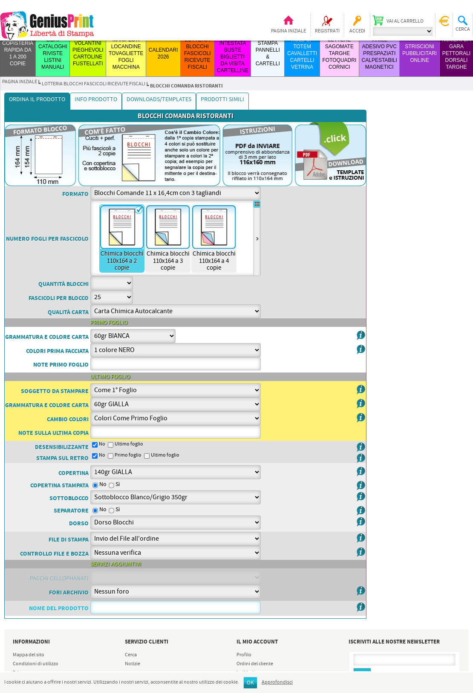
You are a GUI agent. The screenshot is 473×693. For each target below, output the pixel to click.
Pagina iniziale (288, 31)
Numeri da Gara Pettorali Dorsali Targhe (456, 53)
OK (250, 683)
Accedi (357, 31)
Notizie (132, 664)
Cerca (131, 655)
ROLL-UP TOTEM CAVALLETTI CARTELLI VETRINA (302, 53)
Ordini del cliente (254, 664)
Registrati (327, 31)
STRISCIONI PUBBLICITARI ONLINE (419, 53)
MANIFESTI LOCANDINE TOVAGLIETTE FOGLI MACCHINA (126, 53)
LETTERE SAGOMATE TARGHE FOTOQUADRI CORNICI (339, 53)
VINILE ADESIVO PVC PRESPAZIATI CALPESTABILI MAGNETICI (379, 53)
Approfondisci (277, 682)
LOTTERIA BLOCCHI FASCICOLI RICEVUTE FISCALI (197, 53)
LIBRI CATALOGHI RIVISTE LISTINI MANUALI (52, 53)
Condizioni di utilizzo (35, 664)
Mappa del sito (28, 655)
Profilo (243, 655)
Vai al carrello (405, 21)
